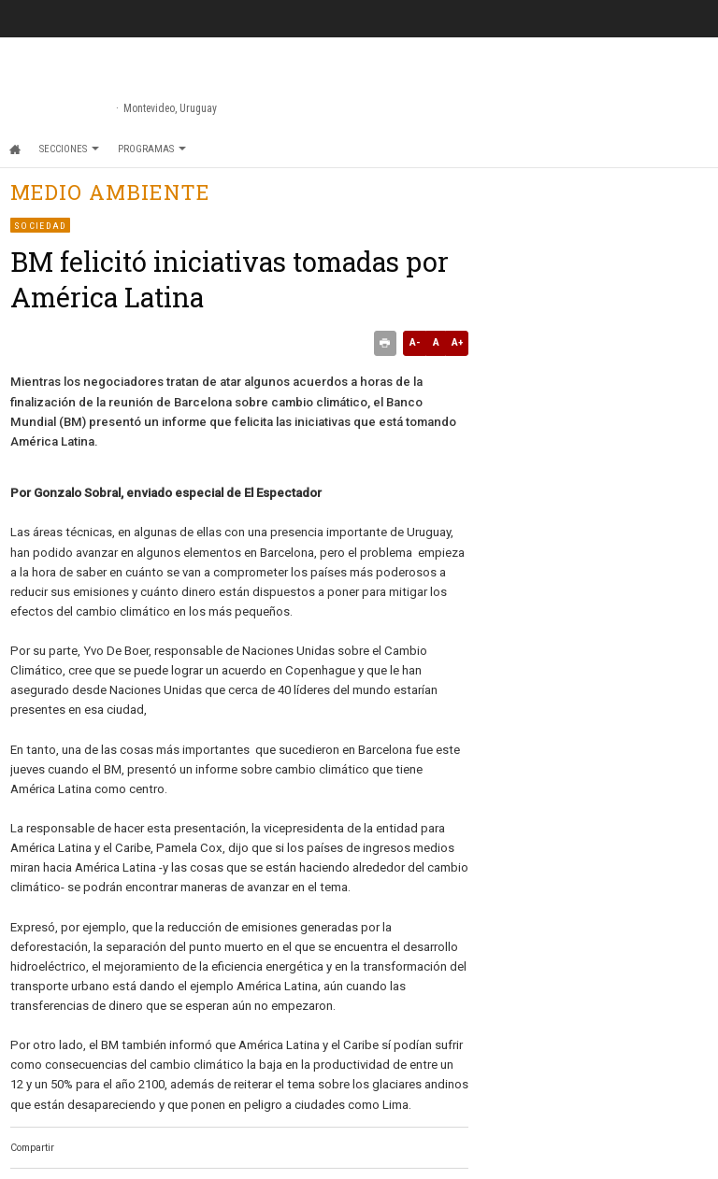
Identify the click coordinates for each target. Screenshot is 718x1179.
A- (415, 342)
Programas (152, 149)
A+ (457, 342)
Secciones (69, 149)
